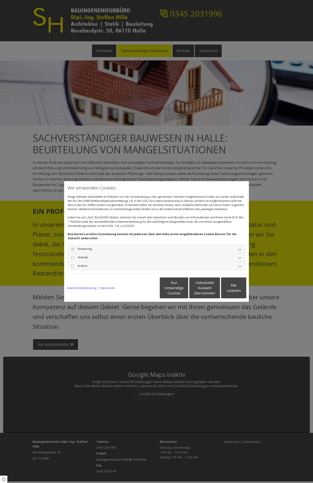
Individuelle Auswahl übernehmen (185, 287)
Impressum (107, 288)
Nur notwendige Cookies (143, 288)
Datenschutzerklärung (81, 288)
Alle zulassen (226, 287)
